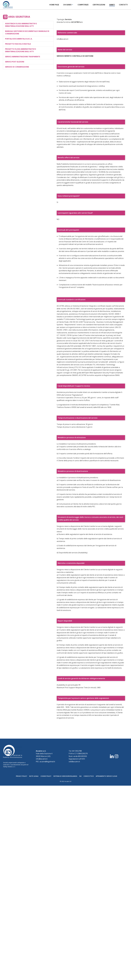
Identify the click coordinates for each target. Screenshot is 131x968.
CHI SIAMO (67, 5)
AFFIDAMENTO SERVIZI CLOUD (106, 776)
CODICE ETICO (89, 776)
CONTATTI (122, 5)
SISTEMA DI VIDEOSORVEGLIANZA (65, 776)
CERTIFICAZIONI (98, 5)
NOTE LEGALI (33, 776)
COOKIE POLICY (46, 776)
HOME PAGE (53, 5)
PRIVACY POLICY (21, 776)
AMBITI (111, 5)
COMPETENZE (82, 5)
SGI (80, 776)
